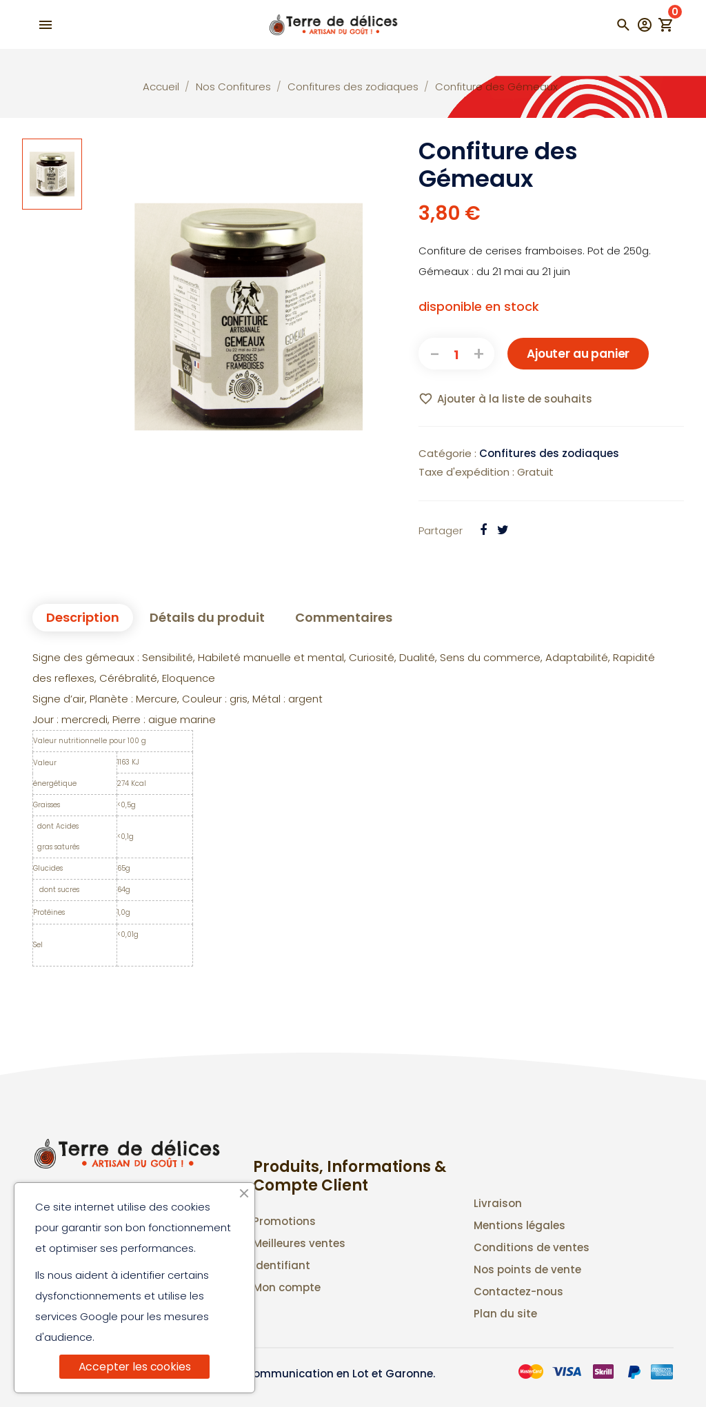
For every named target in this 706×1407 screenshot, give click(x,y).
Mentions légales (519, 1225)
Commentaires (343, 617)
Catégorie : (447, 453)
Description (82, 617)
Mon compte (287, 1287)
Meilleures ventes (299, 1243)
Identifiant (281, 1265)
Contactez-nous (518, 1291)
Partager (440, 530)
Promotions (284, 1221)
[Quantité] (456, 354)
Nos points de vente (527, 1269)
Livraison (498, 1203)
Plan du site (505, 1313)
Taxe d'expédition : (466, 472)
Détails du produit (207, 617)
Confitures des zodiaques (549, 453)
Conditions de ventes (531, 1247)
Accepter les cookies (135, 1367)
